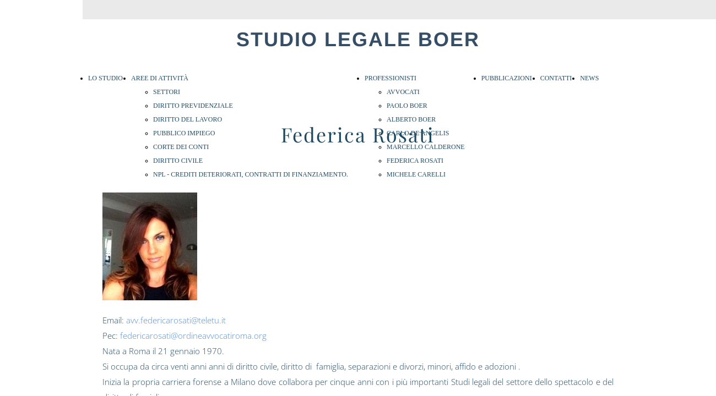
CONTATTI (556, 78)
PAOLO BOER (407, 105)
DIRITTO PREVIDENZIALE (193, 105)
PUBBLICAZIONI (506, 78)
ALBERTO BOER (411, 119)
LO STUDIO (105, 78)
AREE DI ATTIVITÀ (159, 78)
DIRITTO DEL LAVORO (187, 119)
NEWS (589, 78)
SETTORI (166, 92)
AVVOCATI (403, 92)
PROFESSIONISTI (390, 78)
